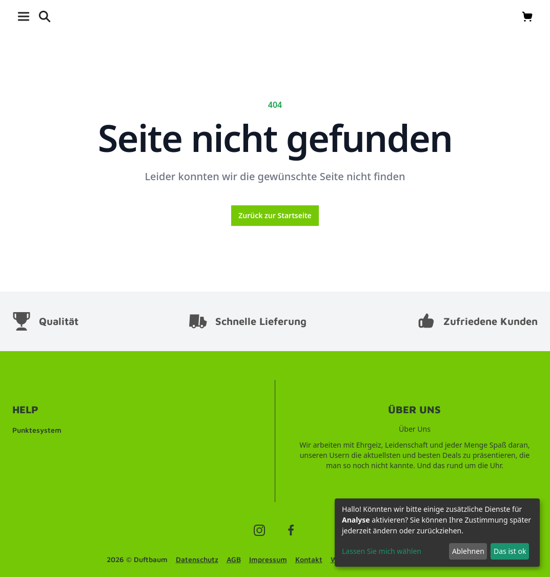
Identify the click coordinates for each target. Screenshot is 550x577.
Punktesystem (37, 430)
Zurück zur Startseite (275, 215)
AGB (234, 559)
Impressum (268, 559)
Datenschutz (197, 559)
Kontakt (308, 559)
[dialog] (437, 532)
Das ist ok (510, 551)
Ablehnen (468, 551)
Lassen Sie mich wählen (381, 551)
